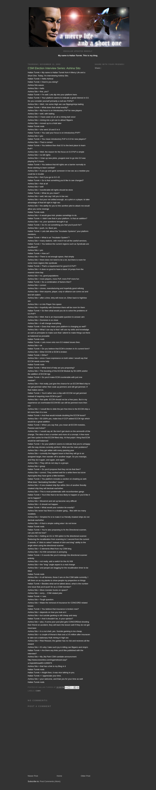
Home (59, 776)
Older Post (85, 776)
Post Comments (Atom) (50, 781)
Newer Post (33, 776)
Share (97, 68)
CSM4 (38, 691)
